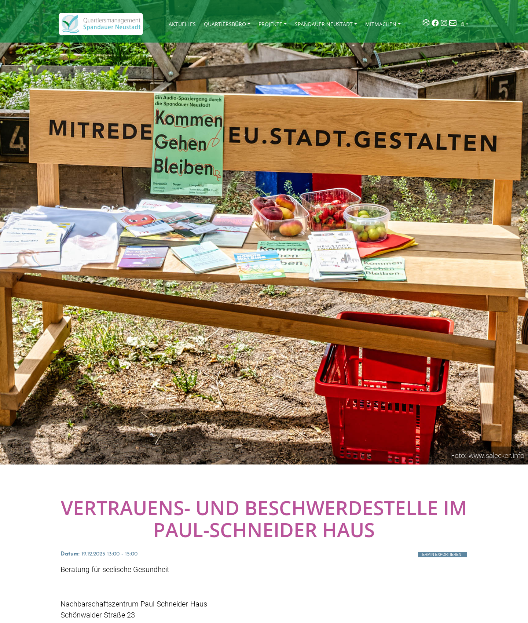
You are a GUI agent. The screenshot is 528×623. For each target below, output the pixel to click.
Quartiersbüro (225, 24)
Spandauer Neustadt (324, 24)
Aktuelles (182, 24)
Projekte (270, 24)
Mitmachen (380, 24)
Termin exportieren (440, 555)
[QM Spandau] (101, 24)
